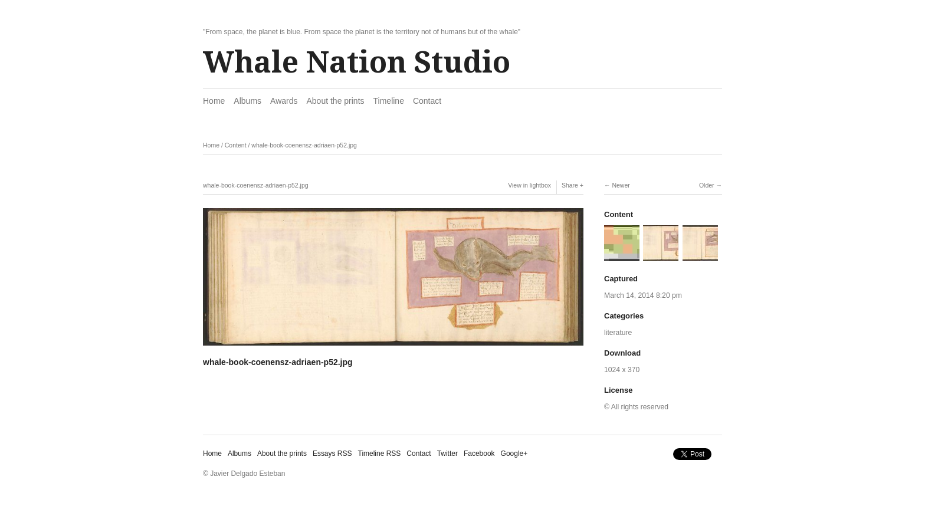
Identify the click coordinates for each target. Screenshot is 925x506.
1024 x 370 (621, 370)
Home (214, 101)
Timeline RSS (379, 453)
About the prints (335, 101)
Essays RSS (332, 453)
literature (618, 332)
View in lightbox (529, 185)
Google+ (514, 453)
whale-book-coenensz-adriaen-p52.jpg (304, 145)
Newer (620, 185)
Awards (283, 101)
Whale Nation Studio (356, 62)
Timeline (388, 101)
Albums (247, 101)
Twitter (447, 453)
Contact (427, 101)
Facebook (479, 453)
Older (706, 185)
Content (236, 145)
